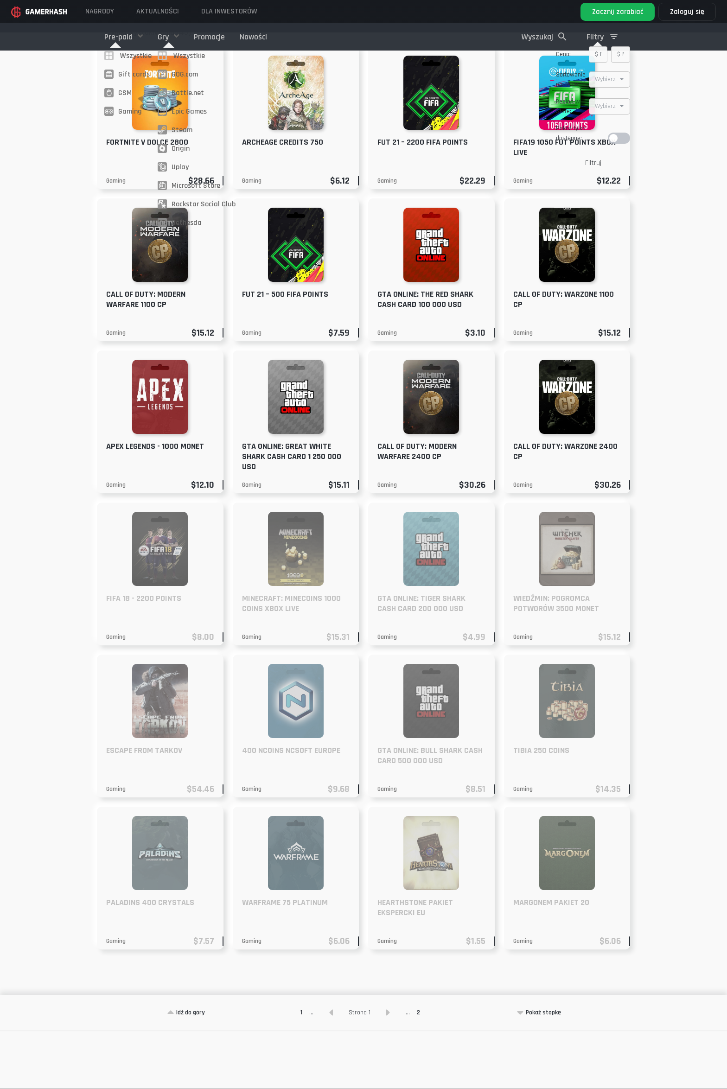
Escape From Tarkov (144, 808)
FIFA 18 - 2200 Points (143, 656)
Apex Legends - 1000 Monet (155, 504)
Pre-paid (119, 37)
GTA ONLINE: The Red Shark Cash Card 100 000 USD (425, 357)
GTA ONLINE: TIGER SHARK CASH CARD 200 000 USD (421, 661)
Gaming (116, 239)
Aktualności (157, 11)
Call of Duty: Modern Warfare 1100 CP (145, 357)
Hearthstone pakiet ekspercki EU (415, 965)
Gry (164, 37)
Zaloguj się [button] (687, 12)
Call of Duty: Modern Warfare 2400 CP (417, 509)
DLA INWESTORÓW (229, 11)
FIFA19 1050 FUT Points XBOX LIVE (564, 205)
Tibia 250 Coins (541, 808)
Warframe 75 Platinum (285, 960)
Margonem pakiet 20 (551, 960)
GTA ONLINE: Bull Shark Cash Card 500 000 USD (430, 813)
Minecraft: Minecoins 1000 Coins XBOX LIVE (291, 661)
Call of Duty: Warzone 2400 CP (565, 509)
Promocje (209, 37)
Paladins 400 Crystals (150, 960)
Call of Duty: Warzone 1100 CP (563, 357)
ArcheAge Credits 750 (282, 200)
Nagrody (99, 11)
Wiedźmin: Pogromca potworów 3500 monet (556, 661)
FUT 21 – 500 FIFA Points (285, 352)
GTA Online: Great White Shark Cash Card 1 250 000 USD (291, 514)
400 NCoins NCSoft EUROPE (291, 808)
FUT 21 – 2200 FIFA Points (422, 200)
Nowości (253, 37)
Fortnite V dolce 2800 (147, 200)
